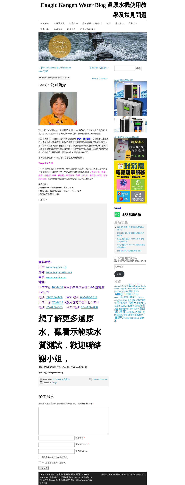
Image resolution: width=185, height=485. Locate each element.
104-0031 (57, 287)
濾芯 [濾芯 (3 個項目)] (128, 309)
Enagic (54, 383)
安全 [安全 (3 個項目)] (129, 300)
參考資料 (58, 29)
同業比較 (45, 29)
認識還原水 (59, 23)
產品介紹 (73, 23)
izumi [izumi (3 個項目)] (144, 289)
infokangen (47, 78)
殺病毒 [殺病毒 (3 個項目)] (137, 306)
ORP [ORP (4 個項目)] (137, 294)
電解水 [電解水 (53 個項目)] (120, 317)
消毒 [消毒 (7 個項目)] (116, 308)
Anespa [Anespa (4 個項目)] (117, 286)
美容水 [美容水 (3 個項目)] (136, 309)
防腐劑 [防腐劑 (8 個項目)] (138, 312)
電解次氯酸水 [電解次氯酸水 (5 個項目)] (136, 315)
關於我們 (45, 23)
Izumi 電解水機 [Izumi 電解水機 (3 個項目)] (129, 291)
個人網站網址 (81, 451)
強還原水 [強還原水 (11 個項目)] (122, 302)
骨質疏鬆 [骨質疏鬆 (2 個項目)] (136, 318)
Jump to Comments (99, 78)
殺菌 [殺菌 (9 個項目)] (142, 305)
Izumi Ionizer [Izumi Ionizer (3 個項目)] (119, 291)
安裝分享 (133, 23)
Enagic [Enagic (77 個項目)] (134, 285)
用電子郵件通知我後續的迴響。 (55, 457)
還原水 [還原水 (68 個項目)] (120, 311)
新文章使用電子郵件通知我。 (54, 463)
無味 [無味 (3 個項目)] (132, 309)
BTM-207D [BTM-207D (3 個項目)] (125, 286)
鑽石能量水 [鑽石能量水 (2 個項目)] (131, 312)
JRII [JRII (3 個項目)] (137, 291)
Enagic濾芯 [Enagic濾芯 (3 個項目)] (124, 289)
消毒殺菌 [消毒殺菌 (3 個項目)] (122, 309)
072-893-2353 (54, 307)
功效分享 (119, 23)
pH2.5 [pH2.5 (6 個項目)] (125, 297)
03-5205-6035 (88, 297)
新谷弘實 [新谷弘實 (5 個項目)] (120, 306)
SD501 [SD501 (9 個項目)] (132, 297)
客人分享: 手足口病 (99, 68)
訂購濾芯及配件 (88, 29)
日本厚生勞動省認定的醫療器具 (129, 251)
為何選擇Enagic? (92, 23)
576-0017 (57, 302)
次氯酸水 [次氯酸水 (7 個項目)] (129, 306)
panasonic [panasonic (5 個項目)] (118, 297)
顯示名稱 (80, 438)
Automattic (141, 474)
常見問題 (71, 29)
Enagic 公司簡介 (52, 85)
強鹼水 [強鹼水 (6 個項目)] (140, 303)
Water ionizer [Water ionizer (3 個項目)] (122, 300)
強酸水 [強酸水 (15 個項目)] (132, 302)
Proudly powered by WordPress (112, 474)
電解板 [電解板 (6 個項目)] (126, 315)
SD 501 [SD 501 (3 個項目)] (138, 297)
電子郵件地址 (82, 444)
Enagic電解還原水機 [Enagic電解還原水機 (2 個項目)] (135, 288)
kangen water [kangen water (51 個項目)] (124, 294)
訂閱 (119, 274)
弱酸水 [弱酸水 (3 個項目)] (134, 300)
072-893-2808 (89, 307)
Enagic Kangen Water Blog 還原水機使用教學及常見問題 (60, 474)
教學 (109, 23)
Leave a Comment (100, 379)
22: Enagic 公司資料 (61, 379)
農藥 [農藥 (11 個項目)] (142, 308)
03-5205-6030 (54, 297)
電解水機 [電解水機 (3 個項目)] (129, 318)
